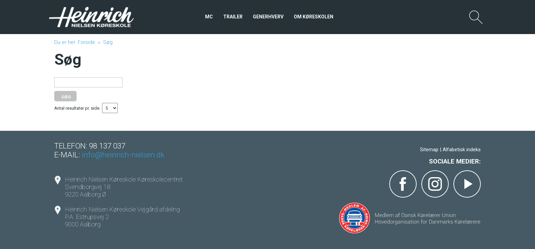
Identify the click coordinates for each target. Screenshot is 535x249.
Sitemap (429, 149)
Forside (86, 42)
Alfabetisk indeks (462, 149)
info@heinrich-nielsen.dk (123, 154)
